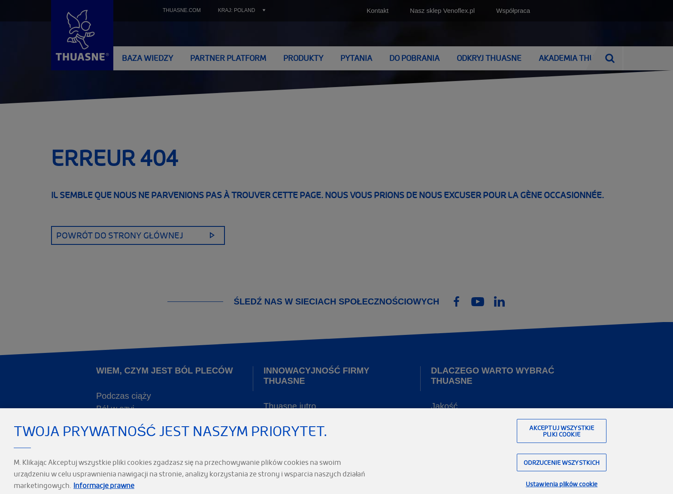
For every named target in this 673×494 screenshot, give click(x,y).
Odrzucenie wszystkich (562, 470)
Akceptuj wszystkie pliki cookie (561, 439)
